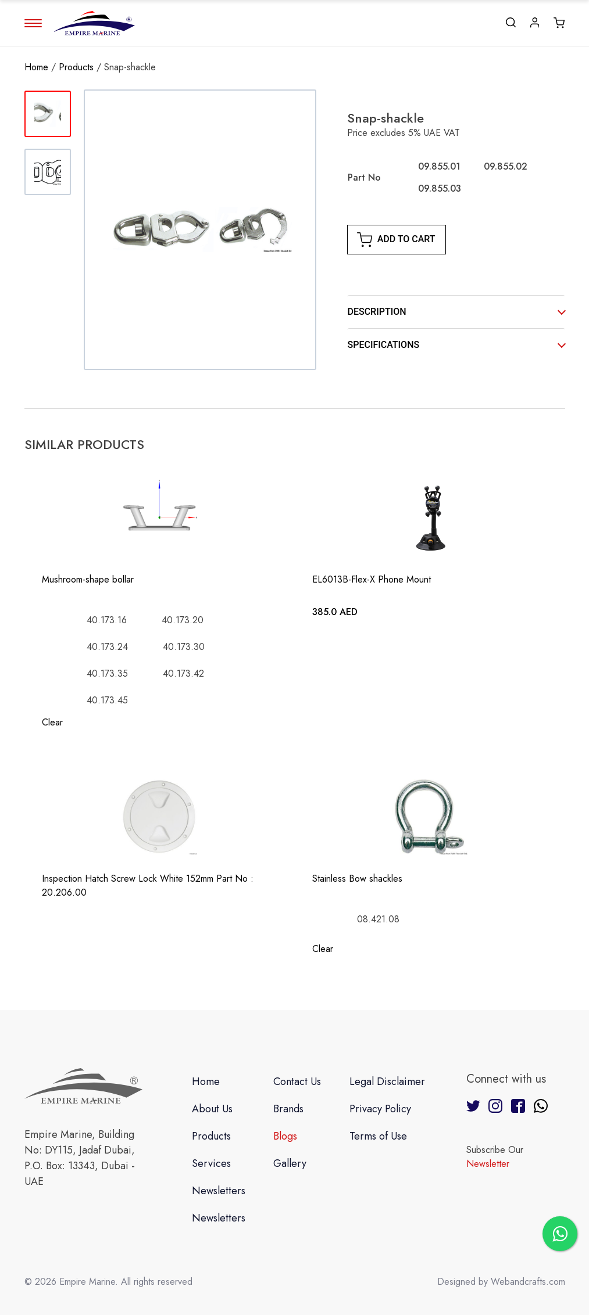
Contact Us (297, 1081)
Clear (52, 722)
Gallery (289, 1163)
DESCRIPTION (377, 311)
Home (36, 67)
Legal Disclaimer (387, 1081)
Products (76, 67)
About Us (212, 1108)
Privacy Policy (380, 1108)
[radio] (439, 167)
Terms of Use (378, 1136)
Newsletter (487, 1163)
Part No (364, 177)
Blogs (285, 1136)
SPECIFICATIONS (384, 344)
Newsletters (218, 1190)
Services (211, 1163)
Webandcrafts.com (528, 1281)
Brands (288, 1108)
